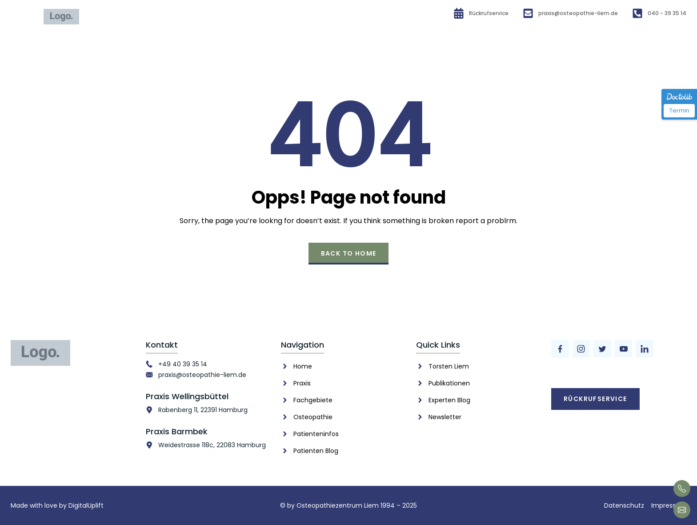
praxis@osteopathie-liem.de (202, 374)
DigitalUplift (86, 505)
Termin (679, 110)
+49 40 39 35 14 (182, 364)
